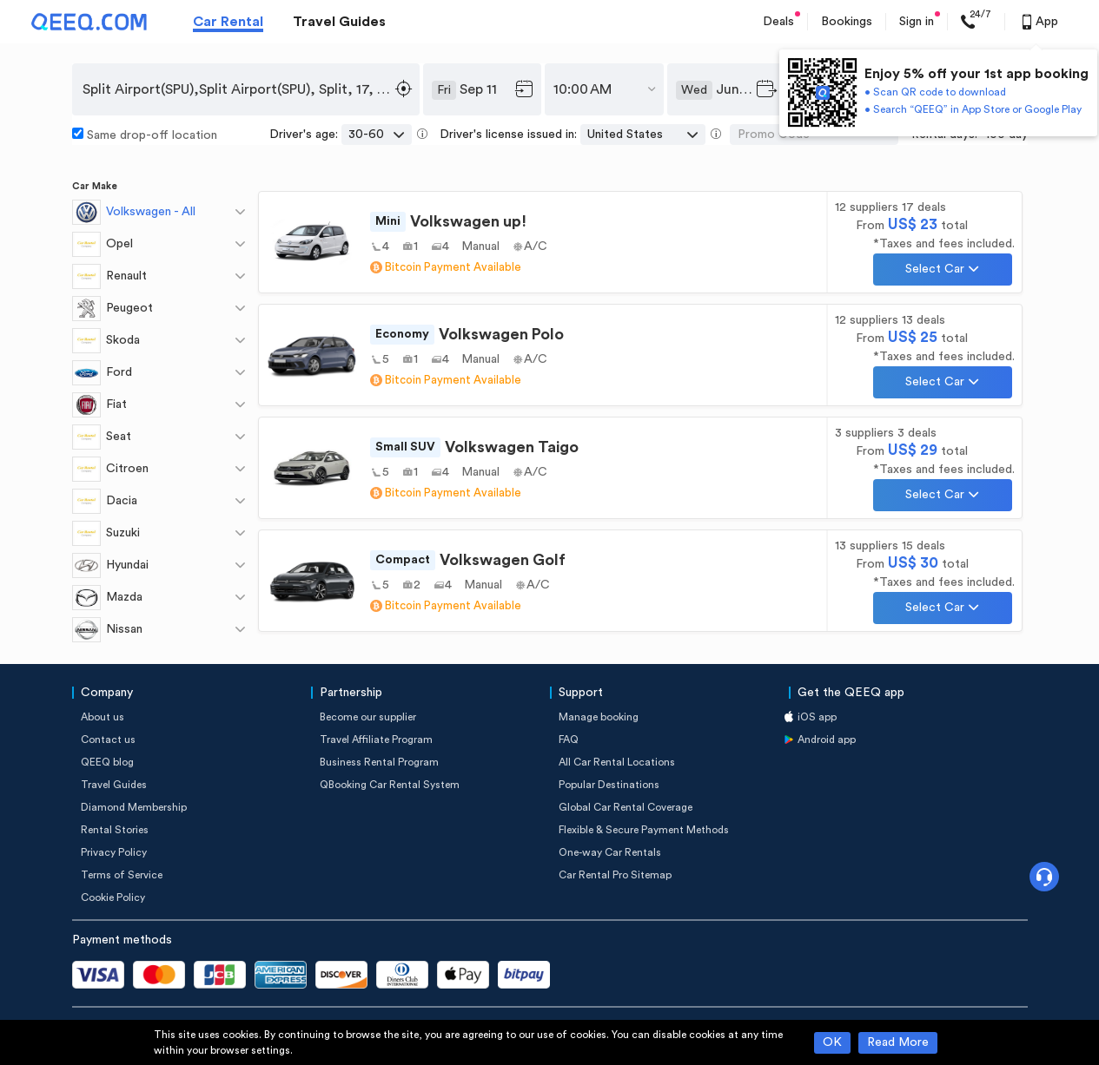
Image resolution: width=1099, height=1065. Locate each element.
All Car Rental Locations (617, 762)
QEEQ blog (107, 762)
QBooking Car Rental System (390, 784)
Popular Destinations (609, 784)
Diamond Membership (134, 807)
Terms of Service (121, 875)
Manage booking (599, 717)
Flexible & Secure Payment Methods (644, 830)
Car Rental (228, 22)
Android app (827, 739)
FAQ (569, 739)
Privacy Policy (114, 852)
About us (102, 717)
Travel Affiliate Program (376, 739)
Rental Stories (115, 830)
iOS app (817, 717)
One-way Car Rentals (610, 852)
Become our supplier (368, 717)
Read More (898, 1042)
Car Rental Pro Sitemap (615, 875)
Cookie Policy (113, 897)
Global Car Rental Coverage (625, 807)
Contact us (108, 739)
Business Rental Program (379, 762)
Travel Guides (339, 22)
